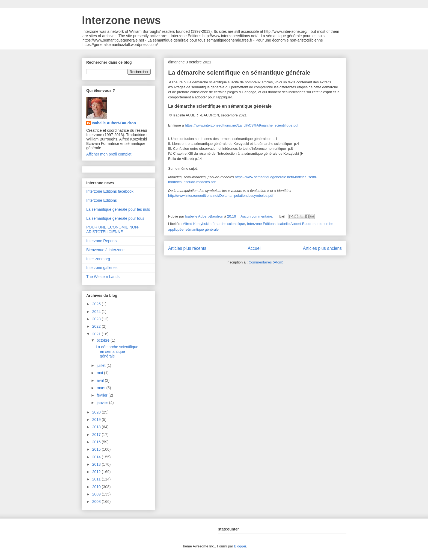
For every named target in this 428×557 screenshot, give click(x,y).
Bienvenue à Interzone (105, 250)
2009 (97, 494)
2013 (97, 464)
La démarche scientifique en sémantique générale (239, 72)
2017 (97, 434)
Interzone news (121, 20)
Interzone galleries (101, 267)
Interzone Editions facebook (109, 191)
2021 (97, 334)
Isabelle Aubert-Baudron (296, 224)
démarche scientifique (227, 224)
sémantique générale (202, 229)
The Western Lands (103, 276)
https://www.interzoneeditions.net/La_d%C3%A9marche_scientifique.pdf (241, 125)
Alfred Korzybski (196, 224)
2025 (97, 304)
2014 (97, 457)
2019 (97, 419)
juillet (101, 365)
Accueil (254, 248)
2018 (97, 427)
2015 (97, 449)
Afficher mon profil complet (108, 154)
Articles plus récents (187, 248)
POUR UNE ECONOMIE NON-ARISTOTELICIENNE (112, 229)
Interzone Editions (261, 224)
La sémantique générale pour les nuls (118, 209)
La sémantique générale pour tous (115, 218)
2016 (97, 442)
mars (101, 388)
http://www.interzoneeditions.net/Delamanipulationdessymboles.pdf (220, 196)
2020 (97, 412)
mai (100, 373)
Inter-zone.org (98, 259)
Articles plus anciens (322, 248)
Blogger (240, 546)
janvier (103, 402)
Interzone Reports (101, 241)
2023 (97, 319)
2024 (97, 311)
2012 (97, 472)
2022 (97, 326)
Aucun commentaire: (257, 216)
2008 (97, 501)
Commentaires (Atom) (266, 262)
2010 (97, 487)
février (102, 395)
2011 (97, 479)
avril (101, 380)
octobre (104, 340)
